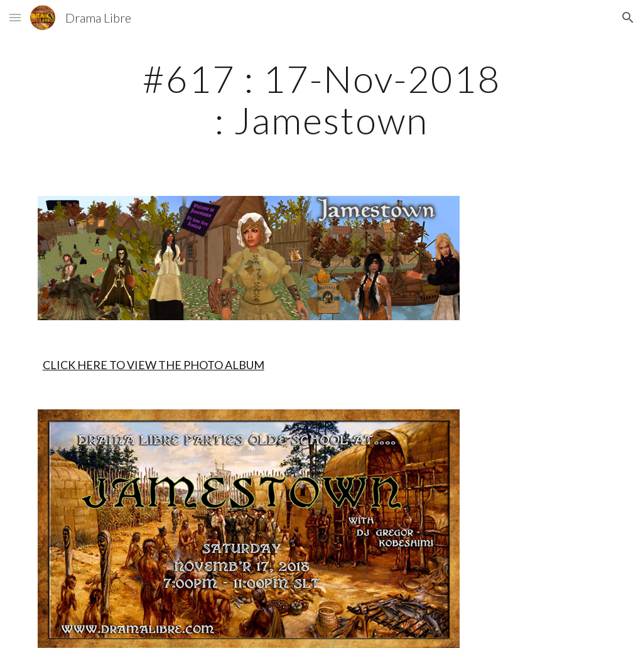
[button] (15, 17)
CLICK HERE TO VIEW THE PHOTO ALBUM (153, 365)
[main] (321, 99)
